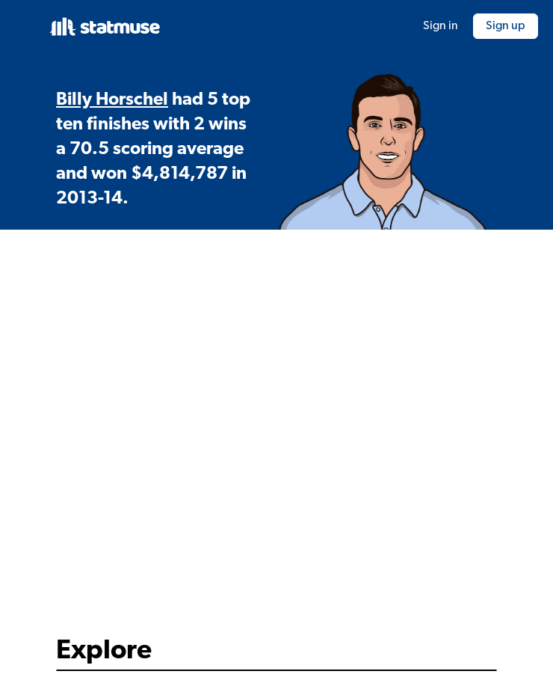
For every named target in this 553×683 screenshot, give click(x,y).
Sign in (440, 26)
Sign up (505, 26)
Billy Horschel (112, 100)
